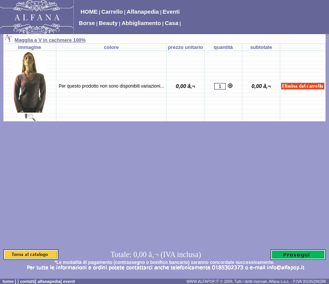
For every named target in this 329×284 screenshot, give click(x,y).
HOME (89, 11)
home (8, 281)
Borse (87, 23)
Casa (171, 23)
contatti (27, 281)
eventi (69, 281)
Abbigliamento (141, 23)
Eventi (171, 11)
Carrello (112, 11)
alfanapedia (49, 281)
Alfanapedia (143, 11)
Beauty (108, 23)
